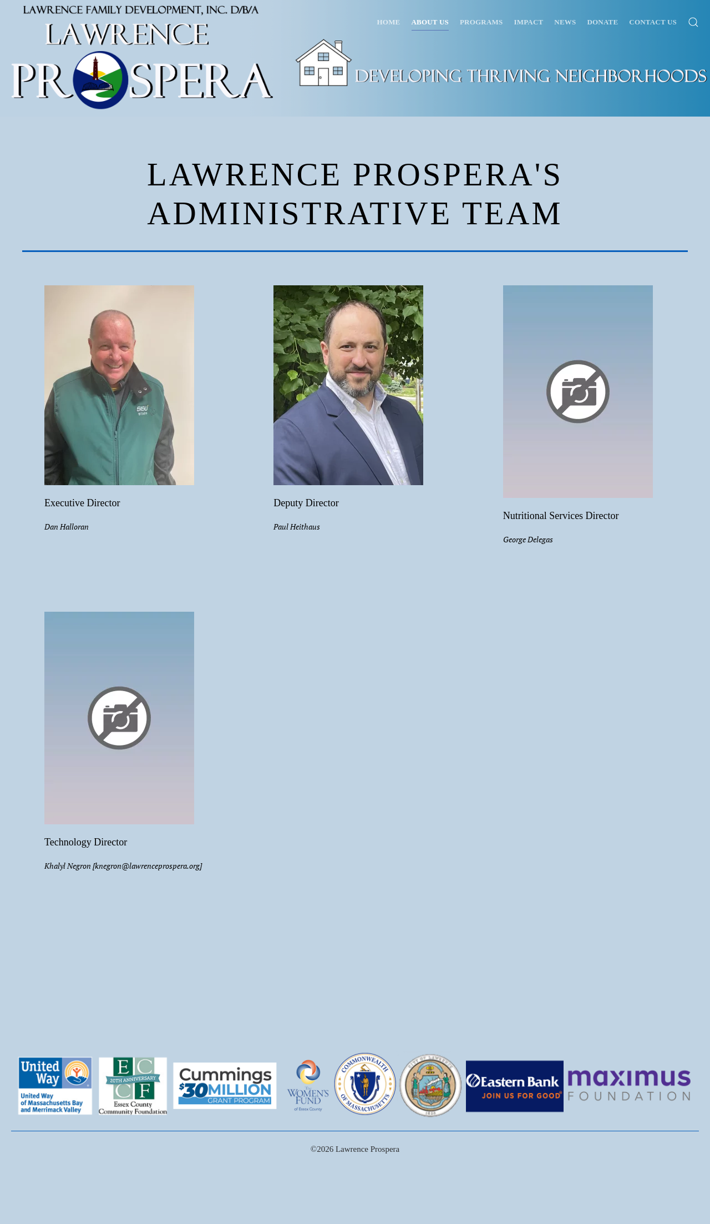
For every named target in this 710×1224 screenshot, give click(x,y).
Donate (602, 22)
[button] (693, 22)
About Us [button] (430, 22)
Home (388, 22)
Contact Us (653, 22)
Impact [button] (528, 22)
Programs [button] (481, 22)
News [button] (565, 22)
